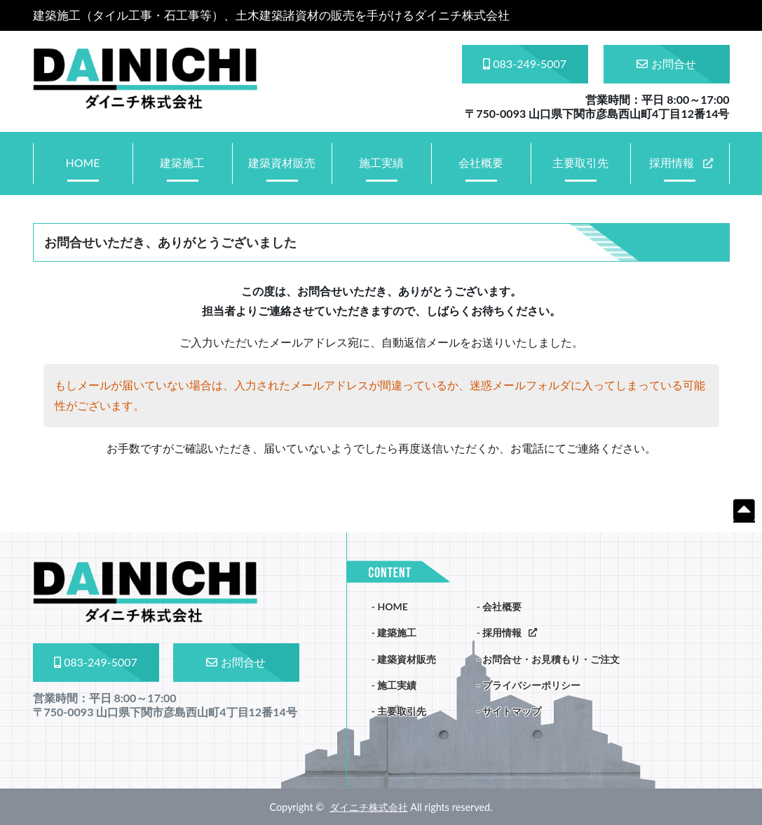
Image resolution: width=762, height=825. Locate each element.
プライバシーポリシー (531, 685)
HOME (82, 162)
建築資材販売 (281, 162)
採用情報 (671, 162)
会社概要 (480, 162)
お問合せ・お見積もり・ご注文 (551, 659)
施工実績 (381, 162)
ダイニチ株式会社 (368, 807)
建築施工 (182, 162)
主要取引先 (580, 162)
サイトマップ (511, 711)
